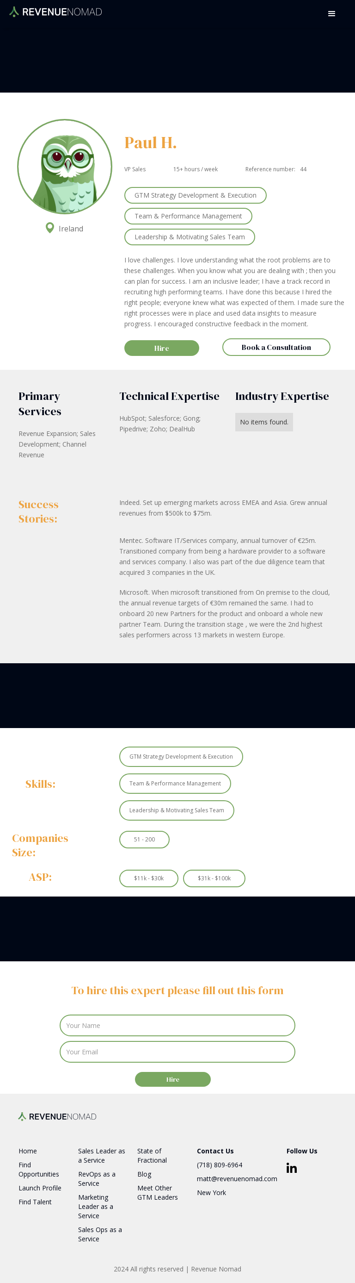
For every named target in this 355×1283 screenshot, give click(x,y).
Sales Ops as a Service (100, 1234)
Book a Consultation (276, 347)
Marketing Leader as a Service (95, 1206)
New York (211, 1192)
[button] (332, 14)
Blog (144, 1174)
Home (27, 1150)
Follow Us (302, 1150)
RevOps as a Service (97, 1179)
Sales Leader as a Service (101, 1155)
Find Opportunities (38, 1169)
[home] (55, 8)
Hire (161, 348)
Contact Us (215, 1150)
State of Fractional (152, 1155)
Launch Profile (39, 1187)
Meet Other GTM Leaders (157, 1192)
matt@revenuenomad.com (237, 1178)
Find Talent (35, 1201)
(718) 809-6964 (219, 1164)
